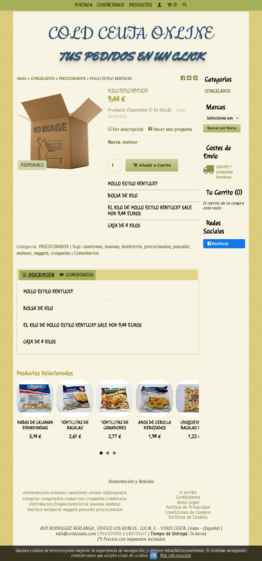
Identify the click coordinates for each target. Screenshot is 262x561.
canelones (92, 246)
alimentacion (36, 494)
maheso (129, 142)
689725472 (136, 535)
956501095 (111, 535)
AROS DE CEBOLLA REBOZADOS (179, 432)
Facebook (217, 243)
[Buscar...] (185, 5)
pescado (181, 246)
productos (140, 5)
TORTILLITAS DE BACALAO (85, 432)
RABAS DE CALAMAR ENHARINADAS (39, 432)
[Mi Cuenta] (159, 5)
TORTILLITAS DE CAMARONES (132, 432)
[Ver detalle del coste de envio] (209, 169)
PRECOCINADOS (53, 246)
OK (153, 555)
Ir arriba (188, 494)
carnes (94, 494)
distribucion (41, 505)
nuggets (41, 253)
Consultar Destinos (224, 174)
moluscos (53, 511)
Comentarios (86, 253)
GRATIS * (223, 166)
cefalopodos (114, 494)
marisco (35, 511)
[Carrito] (172, 5)
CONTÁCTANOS (110, 5)
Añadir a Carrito (151, 165)
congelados (52, 500)
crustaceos (116, 500)
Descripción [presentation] (37, 275)
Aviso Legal (188, 504)
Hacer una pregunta (169, 129)
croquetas (60, 253)
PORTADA (83, 5)
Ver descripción (125, 129)
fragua (60, 505)
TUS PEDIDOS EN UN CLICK (131, 56)
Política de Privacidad (188, 509)
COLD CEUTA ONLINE (131, 34)
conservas (74, 500)
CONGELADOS (217, 91)
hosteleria (132, 246)
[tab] (38, 275)
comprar (31, 500)
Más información (175, 555)
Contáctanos (188, 499)
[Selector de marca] (223, 118)
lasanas (111, 246)
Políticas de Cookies (187, 519)
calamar (58, 494)
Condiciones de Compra (188, 514)
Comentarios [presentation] (76, 275)
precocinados (157, 246)
